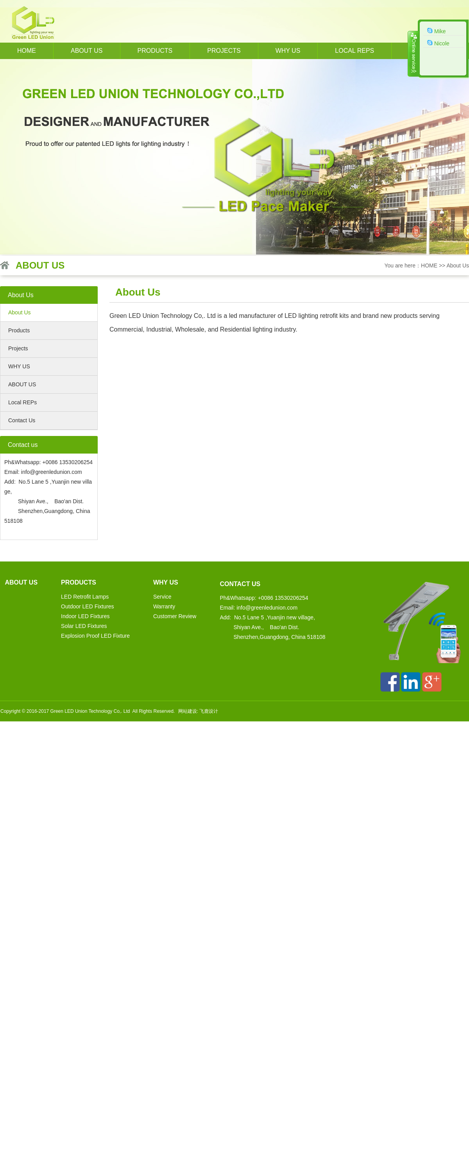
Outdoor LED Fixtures (87, 606)
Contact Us (21, 420)
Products (155, 50)
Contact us (240, 584)
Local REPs (354, 50)
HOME (26, 50)
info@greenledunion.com (51, 472)
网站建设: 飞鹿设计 (198, 711)
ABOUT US (22, 384)
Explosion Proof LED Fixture (95, 636)
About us (87, 50)
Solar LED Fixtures (84, 626)
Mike (436, 30)
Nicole (438, 43)
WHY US (288, 50)
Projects (223, 50)
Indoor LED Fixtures (85, 616)
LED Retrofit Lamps (85, 597)
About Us (457, 265)
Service (162, 597)
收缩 (413, 53)
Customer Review (174, 616)
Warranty (164, 606)
